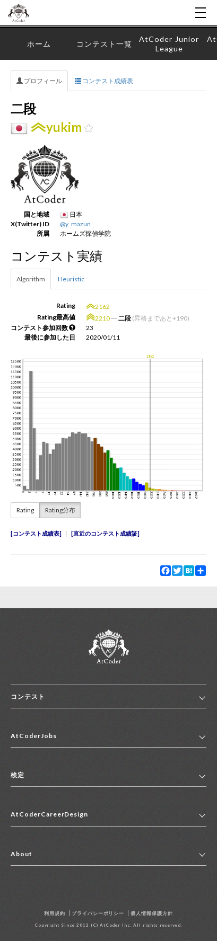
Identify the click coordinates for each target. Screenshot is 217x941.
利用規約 (54, 913)
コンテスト (28, 696)
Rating (25, 510)
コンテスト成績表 (104, 81)
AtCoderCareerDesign (49, 814)
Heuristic (71, 279)
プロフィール (39, 81)
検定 (17, 775)
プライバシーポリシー (98, 913)
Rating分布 (60, 510)
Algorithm (30, 279)
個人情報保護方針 (152, 913)
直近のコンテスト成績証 (105, 533)
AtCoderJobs (34, 736)
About (21, 854)
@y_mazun (75, 224)
